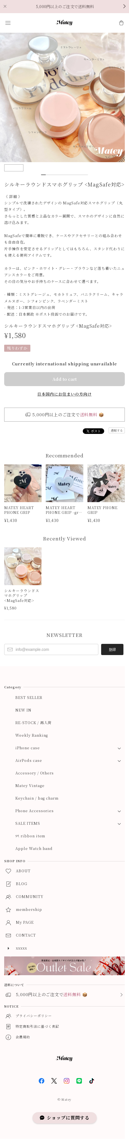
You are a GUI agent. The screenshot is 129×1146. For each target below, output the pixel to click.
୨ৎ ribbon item (30, 835)
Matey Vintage (29, 785)
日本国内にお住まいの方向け (64, 394)
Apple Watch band (34, 848)
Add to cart (64, 379)
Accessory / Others (34, 773)
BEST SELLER (28, 697)
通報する (117, 430)
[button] (8, 23)
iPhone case (27, 747)
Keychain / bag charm (37, 798)
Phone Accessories (34, 810)
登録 (112, 649)
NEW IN (23, 710)
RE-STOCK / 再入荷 (33, 722)
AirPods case (28, 760)
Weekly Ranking (31, 735)
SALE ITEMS (27, 823)
